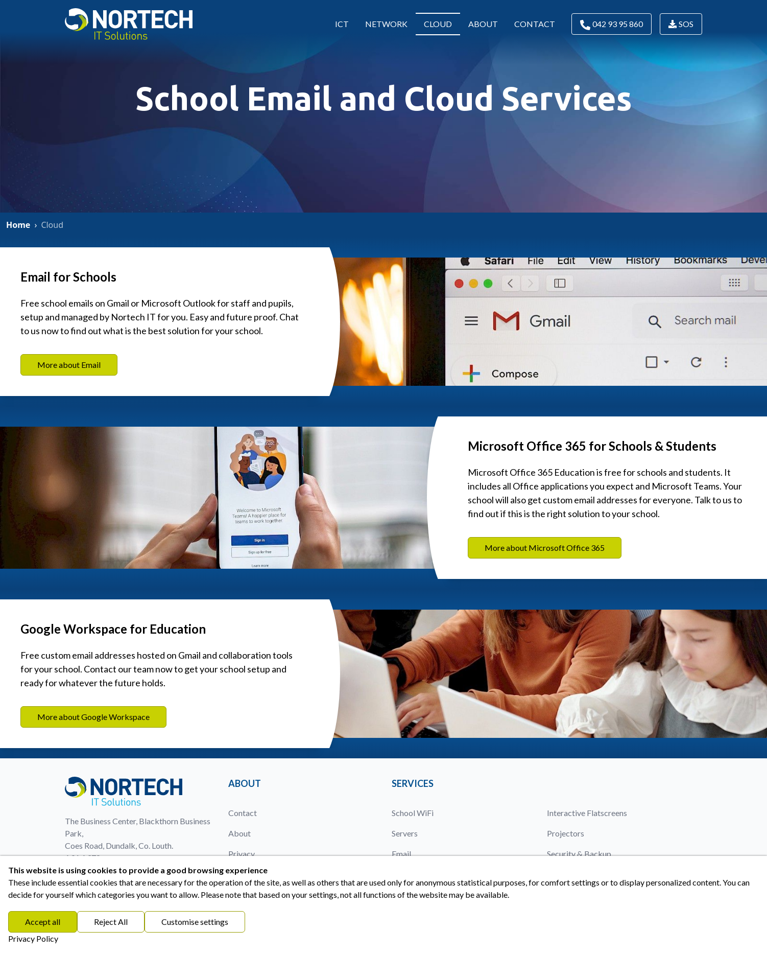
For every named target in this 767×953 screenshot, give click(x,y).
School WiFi (413, 813)
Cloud (438, 24)
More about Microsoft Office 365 (545, 547)
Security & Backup (579, 853)
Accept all (42, 921)
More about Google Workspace (93, 717)
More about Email (69, 364)
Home (18, 224)
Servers (405, 833)
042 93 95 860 (611, 24)
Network (386, 24)
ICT (342, 24)
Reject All (111, 921)
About (483, 24)
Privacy (241, 853)
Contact (534, 24)
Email (401, 853)
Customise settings (194, 921)
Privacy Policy (33, 938)
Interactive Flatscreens (587, 813)
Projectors (565, 833)
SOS (680, 24)
